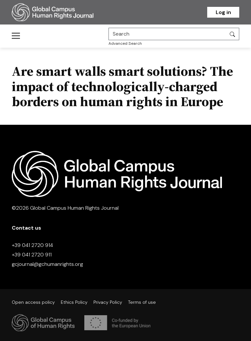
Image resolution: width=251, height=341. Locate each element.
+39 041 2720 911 (32, 254)
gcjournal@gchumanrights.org (47, 264)
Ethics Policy (74, 302)
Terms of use (142, 302)
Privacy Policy (107, 302)
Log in (223, 12)
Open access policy (33, 302)
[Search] (167, 34)
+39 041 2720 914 (32, 245)
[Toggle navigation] (18, 35)
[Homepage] (61, 12)
